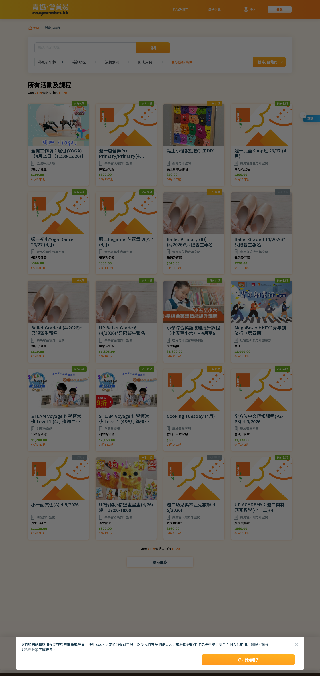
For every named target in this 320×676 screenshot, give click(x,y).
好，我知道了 (248, 659)
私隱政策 (31, 649)
